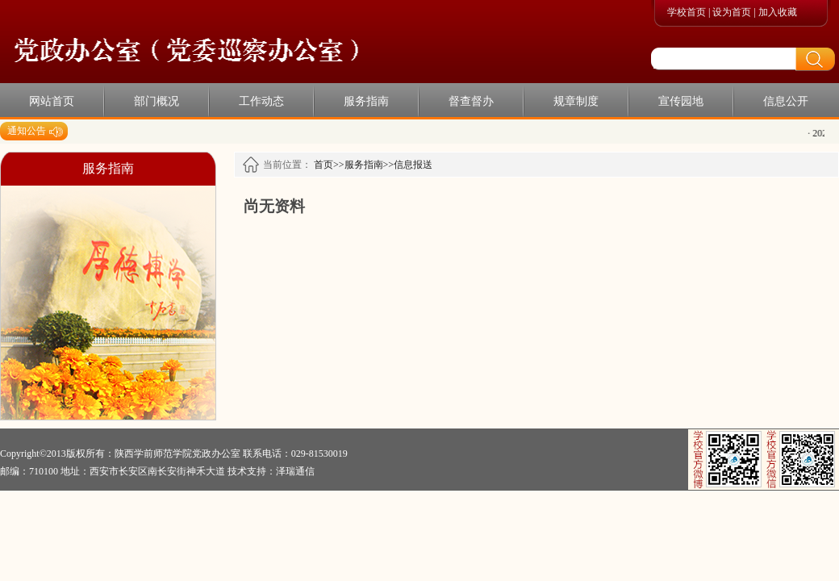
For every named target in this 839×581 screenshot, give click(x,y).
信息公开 (785, 101)
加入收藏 (777, 12)
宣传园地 (680, 101)
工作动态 (261, 101)
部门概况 (156, 101)
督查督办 (471, 101)
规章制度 (576, 101)
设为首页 (731, 12)
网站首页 (51, 101)
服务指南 (366, 101)
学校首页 (686, 12)
